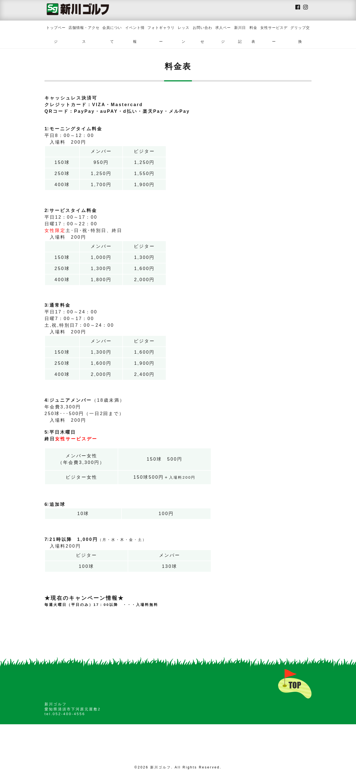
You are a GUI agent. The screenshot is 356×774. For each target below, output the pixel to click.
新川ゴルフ (160, 767)
